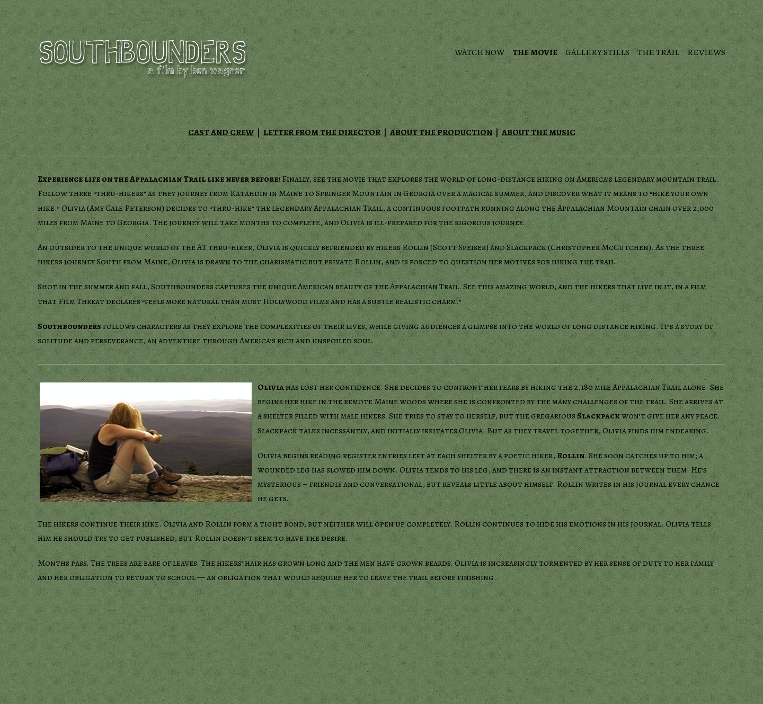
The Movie (534, 52)
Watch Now (479, 52)
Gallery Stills (597, 52)
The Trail (658, 52)
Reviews (706, 52)
